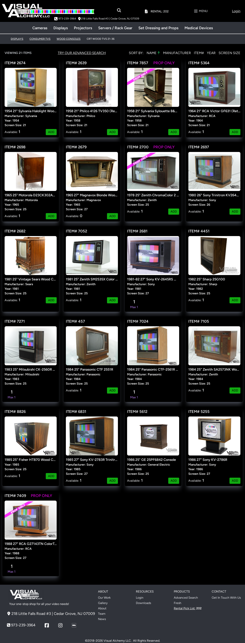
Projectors (83, 28)
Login (139, 597)
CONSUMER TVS (40, 39)
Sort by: (136, 53)
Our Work (104, 597)
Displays (60, 28)
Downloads (143, 603)
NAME (153, 52)
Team (101, 613)
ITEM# (199, 53)
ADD (51, 132)
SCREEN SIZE (229, 53)
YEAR (211, 53)
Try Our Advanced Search (82, 53)
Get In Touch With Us (226, 597)
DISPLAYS (17, 39)
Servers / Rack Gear (115, 28)
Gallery (103, 603)
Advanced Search (186, 597)
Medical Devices (199, 28)
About (102, 608)
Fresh (177, 603)
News (102, 619)
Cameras (39, 28)
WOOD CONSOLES (69, 39)
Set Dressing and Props (158, 28)
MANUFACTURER (177, 53)
